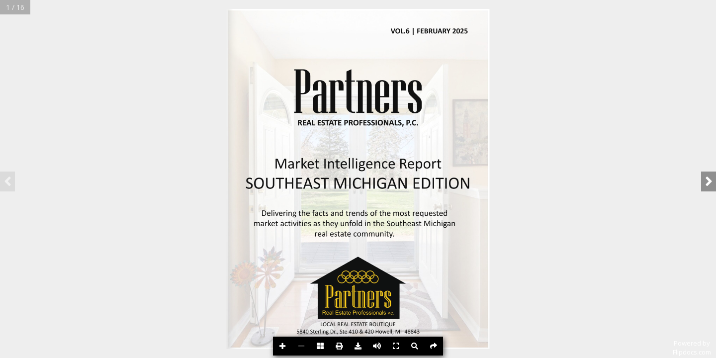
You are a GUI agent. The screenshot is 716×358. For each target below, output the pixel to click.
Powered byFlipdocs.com (692, 348)
